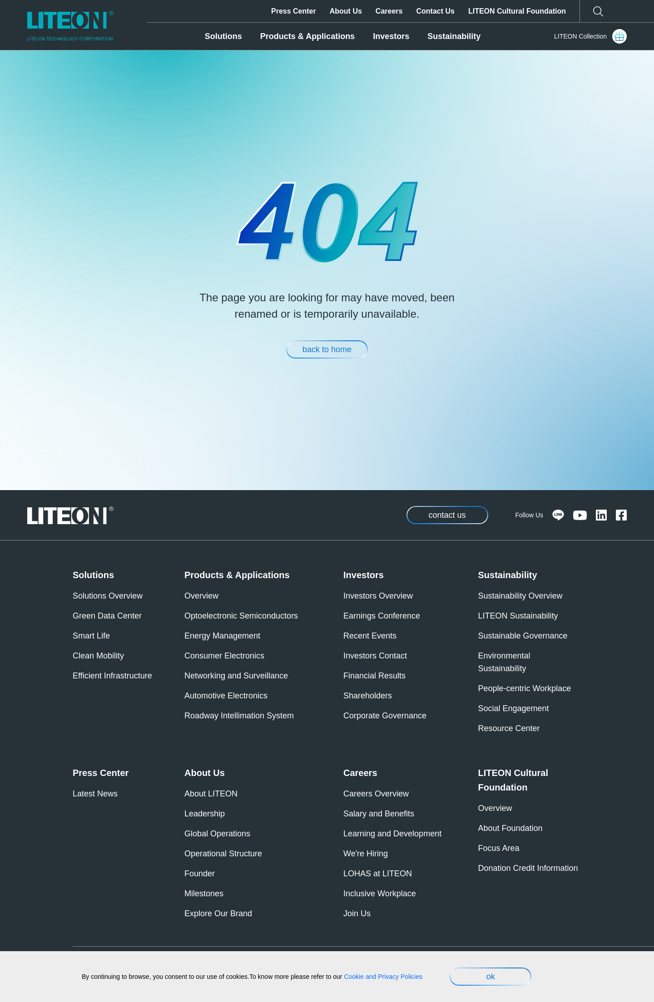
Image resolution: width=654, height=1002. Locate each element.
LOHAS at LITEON (377, 873)
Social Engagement (513, 708)
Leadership (204, 813)
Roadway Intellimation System (239, 715)
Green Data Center (107, 615)
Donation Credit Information (528, 868)
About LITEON (211, 793)
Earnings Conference (381, 615)
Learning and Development (392, 833)
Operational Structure (223, 853)
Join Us (357, 913)
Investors (391, 36)
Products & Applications (307, 36)
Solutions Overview (108, 595)
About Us (346, 11)
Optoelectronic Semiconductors (241, 615)
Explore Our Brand (218, 913)
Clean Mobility (98, 655)
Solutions (223, 36)
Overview (201, 595)
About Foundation (510, 828)
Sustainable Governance (523, 635)
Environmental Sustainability (504, 662)
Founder (199, 873)
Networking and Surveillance (236, 675)
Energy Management (222, 635)
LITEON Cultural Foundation (517, 11)
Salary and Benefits (378, 813)
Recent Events (369, 635)
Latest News (95, 793)
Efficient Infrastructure (112, 675)
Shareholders (367, 695)
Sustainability (454, 36)
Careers (389, 11)
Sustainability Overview (520, 595)
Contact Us (435, 11)
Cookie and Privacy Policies (383, 976)
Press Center (293, 11)
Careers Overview (376, 793)
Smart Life (91, 635)
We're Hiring (365, 853)
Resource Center (509, 728)
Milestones (203, 893)
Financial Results (374, 675)
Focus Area (499, 848)
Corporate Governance (384, 715)
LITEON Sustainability (518, 615)
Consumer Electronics (224, 655)
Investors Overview (378, 595)
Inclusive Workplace (379, 893)
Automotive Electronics (226, 695)
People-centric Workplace (524, 688)
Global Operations (217, 833)
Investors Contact (375, 655)
